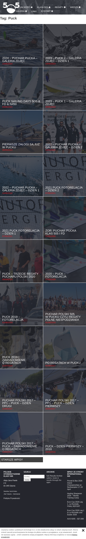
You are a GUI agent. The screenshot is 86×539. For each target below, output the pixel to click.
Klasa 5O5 (42, 7)
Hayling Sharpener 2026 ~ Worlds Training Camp (74, 496)
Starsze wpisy (12, 459)
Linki (34, 11)
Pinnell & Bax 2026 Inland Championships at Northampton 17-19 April (75, 485)
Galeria (20, 11)
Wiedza (74, 7)
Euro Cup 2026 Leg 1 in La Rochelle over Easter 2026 (75, 512)
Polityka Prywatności (11, 498)
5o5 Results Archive (54, 476)
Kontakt (46, 11)
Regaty (59, 7)
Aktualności (23, 7)
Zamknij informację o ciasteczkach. (83, 530)
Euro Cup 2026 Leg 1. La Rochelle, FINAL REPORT (75, 504)
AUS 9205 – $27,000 (75, 519)
